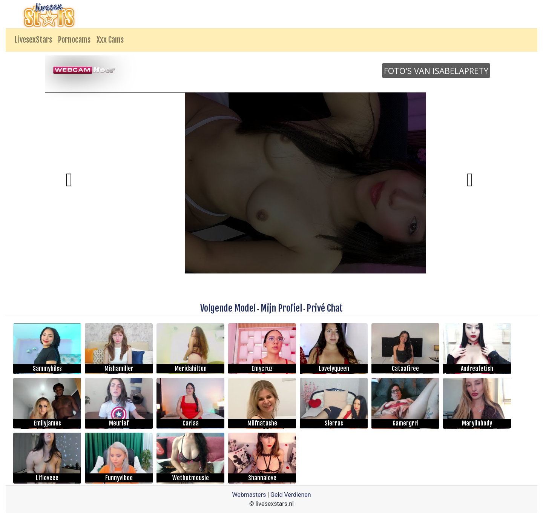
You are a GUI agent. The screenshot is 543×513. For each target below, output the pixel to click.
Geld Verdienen (290, 494)
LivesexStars (33, 40)
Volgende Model (228, 308)
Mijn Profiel (281, 308)
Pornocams (74, 40)
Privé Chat (325, 308)
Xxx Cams (110, 40)
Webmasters (249, 494)
